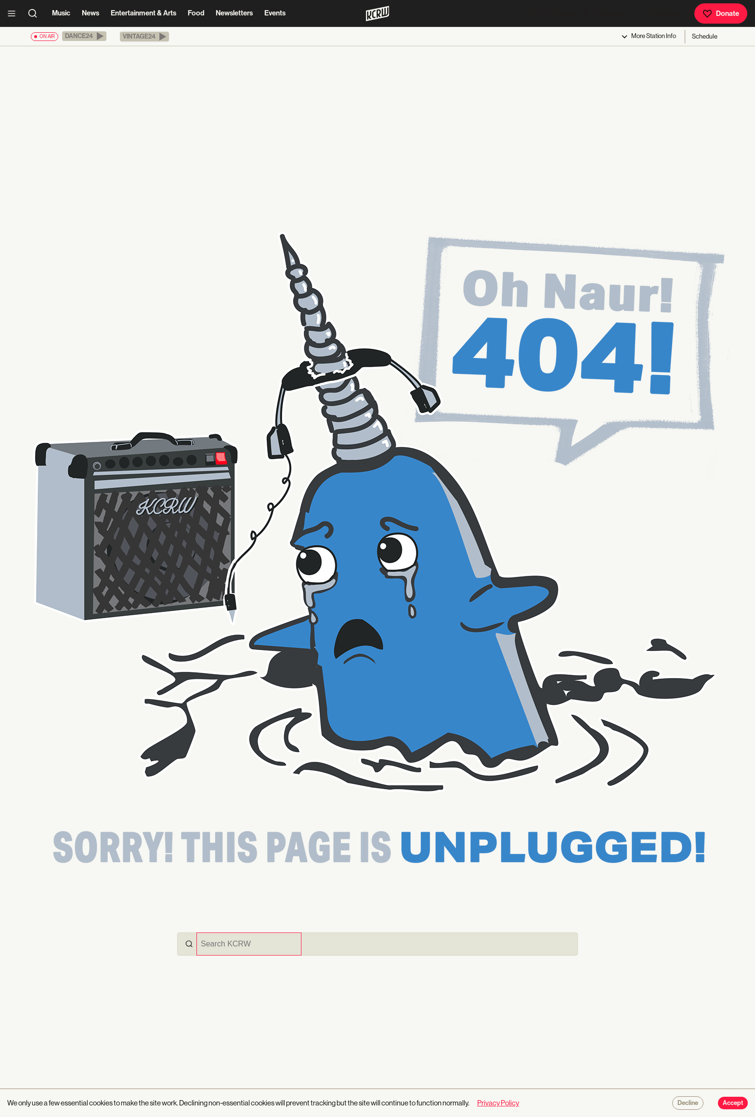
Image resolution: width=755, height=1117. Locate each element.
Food (196, 13)
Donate (721, 13)
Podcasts (602, 13)
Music (61, 13)
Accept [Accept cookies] (733, 1103)
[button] (84, 36)
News (90, 13)
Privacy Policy (498, 1103)
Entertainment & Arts (143, 13)
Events (275, 13)
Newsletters (234, 13)
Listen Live (659, 13)
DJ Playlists (550, 13)
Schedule (704, 36)
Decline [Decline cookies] (687, 1103)
